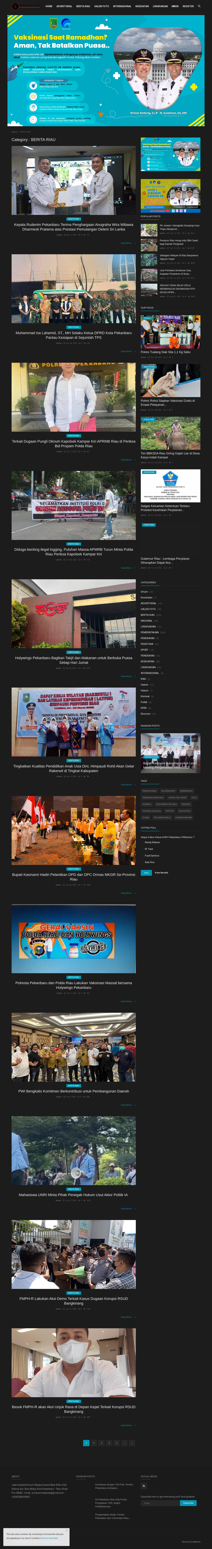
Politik (144, 702)
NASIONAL (147, 620)
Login (175, 6)
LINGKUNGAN (160, 6)
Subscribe (188, 1503)
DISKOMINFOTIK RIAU (166, 804)
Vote (146, 873)
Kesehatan (146, 597)
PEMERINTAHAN (150, 632)
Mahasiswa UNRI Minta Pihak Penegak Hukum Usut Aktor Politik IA (74, 1195)
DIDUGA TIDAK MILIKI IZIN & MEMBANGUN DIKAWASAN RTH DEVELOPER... (177, 289)
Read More (128, 243)
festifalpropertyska (151, 811)
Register (188, 6)
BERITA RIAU (83, 6)
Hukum (144, 690)
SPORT (144, 649)
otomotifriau (184, 811)
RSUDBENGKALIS (162, 817)
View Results (161, 872)
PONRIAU (146, 804)
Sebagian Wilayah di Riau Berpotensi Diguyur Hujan (179, 257)
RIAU (143, 678)
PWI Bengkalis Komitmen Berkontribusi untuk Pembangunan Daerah (73, 1091)
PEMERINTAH (186, 791)
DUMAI (145, 817)
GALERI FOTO (101, 6)
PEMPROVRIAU (149, 791)
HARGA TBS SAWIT (177, 797)
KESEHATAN (142, 6)
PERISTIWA (147, 644)
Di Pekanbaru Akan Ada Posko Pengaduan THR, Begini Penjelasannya (111, 1503)
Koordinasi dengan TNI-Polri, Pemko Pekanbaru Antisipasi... (114, 1486)
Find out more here (49, 1538)
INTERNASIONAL (122, 6)
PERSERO (186, 804)
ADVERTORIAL (64, 6)
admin (59, 235)
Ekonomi (145, 713)
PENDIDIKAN (147, 638)
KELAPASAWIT (168, 791)
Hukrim (144, 684)
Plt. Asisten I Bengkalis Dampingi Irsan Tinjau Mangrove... (180, 227)
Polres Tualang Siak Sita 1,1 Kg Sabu (165, 352)
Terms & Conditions (191, 1542)
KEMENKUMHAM (183, 817)
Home (49, 6)
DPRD (144, 707)
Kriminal (145, 696)
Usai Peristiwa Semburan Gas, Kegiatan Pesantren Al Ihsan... (175, 272)
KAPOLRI (169, 811)
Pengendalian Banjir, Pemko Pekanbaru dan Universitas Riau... (112, 1516)
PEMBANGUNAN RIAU (153, 797)
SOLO (194, 797)
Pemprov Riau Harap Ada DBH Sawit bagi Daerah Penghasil (179, 242)
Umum (144, 591)
